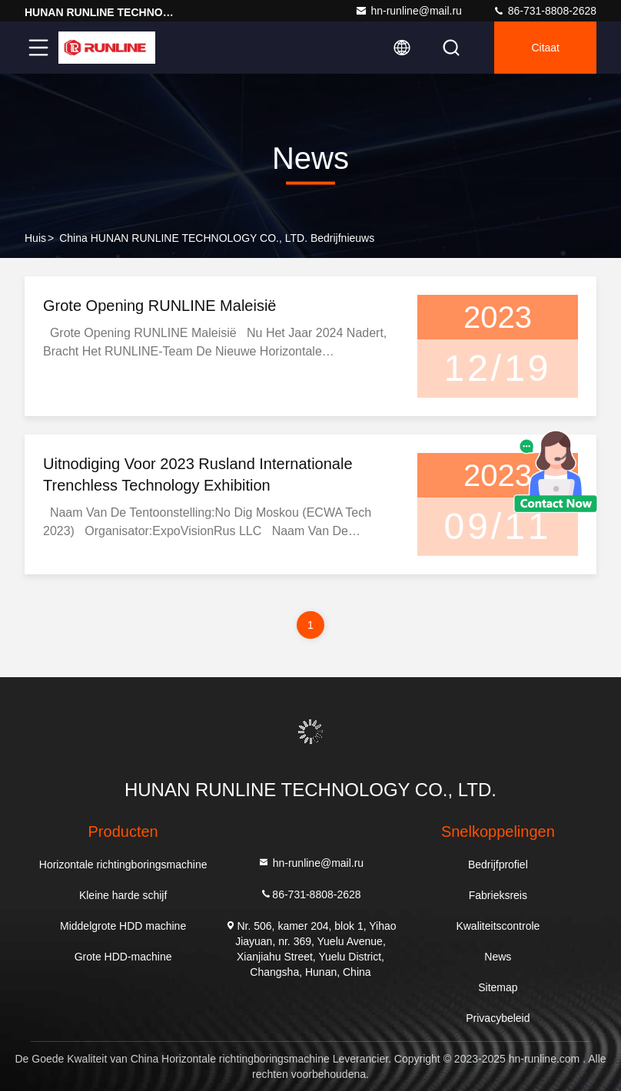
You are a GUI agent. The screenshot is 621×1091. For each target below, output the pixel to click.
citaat (545, 47)
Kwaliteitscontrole (498, 926)
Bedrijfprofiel (498, 864)
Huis (35, 238)
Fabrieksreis (498, 895)
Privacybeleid (498, 1018)
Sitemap (497, 987)
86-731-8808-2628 (544, 11)
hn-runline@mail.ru (408, 11)
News (497, 956)
